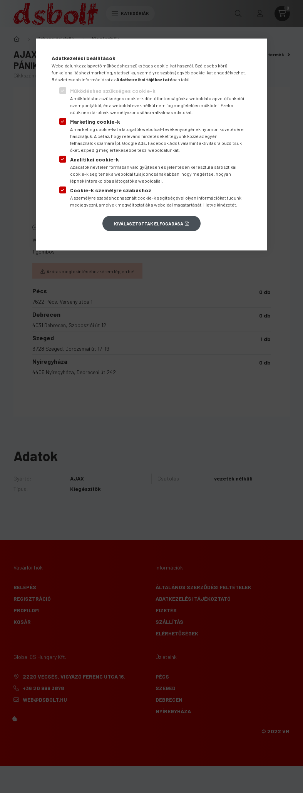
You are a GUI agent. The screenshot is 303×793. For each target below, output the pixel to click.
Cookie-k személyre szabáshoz (110, 190)
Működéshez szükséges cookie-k (113, 90)
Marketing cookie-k (95, 121)
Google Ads (134, 143)
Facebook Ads (162, 143)
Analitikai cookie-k (94, 159)
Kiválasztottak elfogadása (148, 223)
